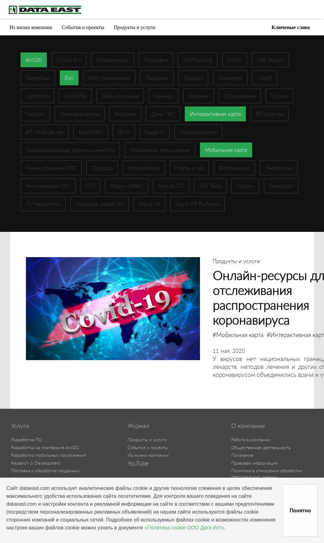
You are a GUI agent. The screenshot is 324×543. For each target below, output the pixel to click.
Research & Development (35, 463)
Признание (242, 455)
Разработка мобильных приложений (48, 455)
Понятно (300, 510)
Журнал (138, 425)
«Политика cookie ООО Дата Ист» (184, 527)
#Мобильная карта (238, 334)
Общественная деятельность (261, 447)
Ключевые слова (290, 27)
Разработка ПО (26, 439)
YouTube (138, 463)
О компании (248, 425)
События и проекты (83, 27)
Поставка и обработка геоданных (45, 470)
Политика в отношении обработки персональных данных (266, 473)
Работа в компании (251, 439)
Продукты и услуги (134, 27)
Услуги (20, 425)
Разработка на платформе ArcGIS (45, 447)
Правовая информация (254, 463)
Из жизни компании (30, 27)
